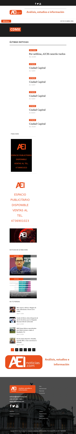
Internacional (42, 388)
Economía (42, 393)
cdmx (15, 29)
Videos (11, 416)
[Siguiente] (29, 349)
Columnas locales (14, 413)
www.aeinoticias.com (17, 401)
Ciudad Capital (37, 67)
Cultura (41, 411)
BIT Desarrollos (43, 431)
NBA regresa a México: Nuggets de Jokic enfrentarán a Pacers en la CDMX (26, 309)
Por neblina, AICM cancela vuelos (47, 54)
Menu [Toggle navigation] (6, 21)
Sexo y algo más (43, 418)
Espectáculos (43, 413)
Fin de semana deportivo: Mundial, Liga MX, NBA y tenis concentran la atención (27, 340)
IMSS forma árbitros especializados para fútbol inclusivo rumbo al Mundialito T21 (26, 330)
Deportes (41, 416)
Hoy (40, 386)
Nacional (33, 50)
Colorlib (64, 431)
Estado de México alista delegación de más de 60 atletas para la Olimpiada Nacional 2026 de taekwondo (27, 319)
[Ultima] (33, 349)
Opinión (32, 64)
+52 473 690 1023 (16, 399)
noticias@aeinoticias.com (18, 396)
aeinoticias (35, 431)
